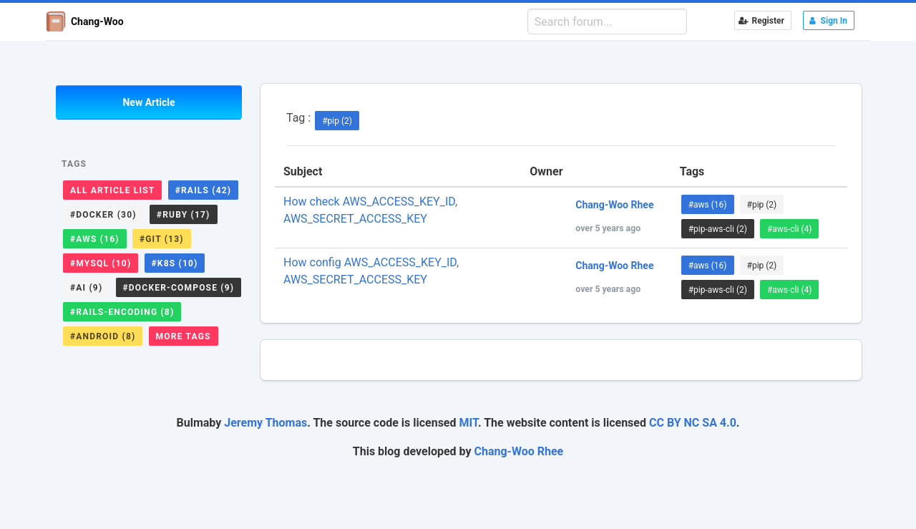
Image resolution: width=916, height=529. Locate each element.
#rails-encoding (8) (122, 312)
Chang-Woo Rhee (519, 451)
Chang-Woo (85, 21)
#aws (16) (95, 239)
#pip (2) (337, 121)
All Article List (112, 190)
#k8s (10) (175, 263)
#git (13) (162, 239)
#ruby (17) (183, 215)
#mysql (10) (100, 263)
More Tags (183, 336)
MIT (468, 422)
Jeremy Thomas (265, 422)
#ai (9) (86, 288)
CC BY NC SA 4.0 (692, 422)
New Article (148, 102)
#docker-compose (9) (179, 288)
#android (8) (102, 336)
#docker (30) (103, 215)
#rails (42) (203, 190)
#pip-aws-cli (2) (717, 229)
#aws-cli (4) (789, 229)
